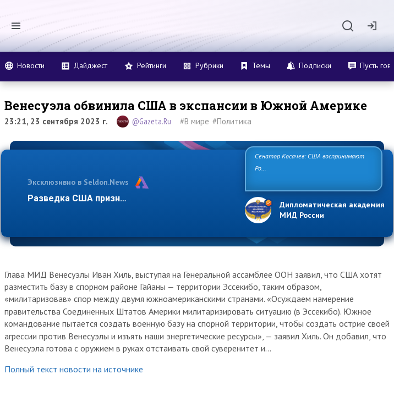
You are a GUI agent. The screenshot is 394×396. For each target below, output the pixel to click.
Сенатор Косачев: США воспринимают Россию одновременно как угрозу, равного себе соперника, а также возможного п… (313, 168)
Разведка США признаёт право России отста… (129, 198)
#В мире (194, 121)
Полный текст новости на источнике (73, 369)
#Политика (231, 121)
